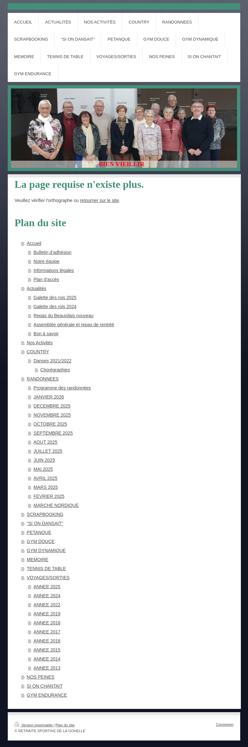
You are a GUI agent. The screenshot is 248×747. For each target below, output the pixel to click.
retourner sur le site (99, 200)
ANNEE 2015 (47, 649)
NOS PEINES (41, 677)
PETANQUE (39, 532)
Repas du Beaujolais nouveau (64, 315)
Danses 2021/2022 (53, 360)
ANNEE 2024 (47, 595)
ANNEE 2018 (47, 622)
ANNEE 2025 (47, 586)
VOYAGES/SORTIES (48, 577)
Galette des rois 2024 (55, 306)
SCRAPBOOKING (45, 514)
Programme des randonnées (62, 387)
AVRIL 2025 (45, 478)
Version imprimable (34, 725)
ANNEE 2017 (47, 631)
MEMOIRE (37, 559)
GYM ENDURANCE (47, 695)
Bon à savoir (46, 333)
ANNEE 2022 (47, 604)
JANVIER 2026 (49, 396)
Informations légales (54, 270)
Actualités (36, 288)
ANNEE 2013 (47, 668)
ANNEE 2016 (47, 640)
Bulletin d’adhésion (53, 252)
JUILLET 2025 (48, 451)
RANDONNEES (43, 378)
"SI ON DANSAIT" (45, 523)
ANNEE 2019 (47, 613)
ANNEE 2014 (47, 658)
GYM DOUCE (41, 541)
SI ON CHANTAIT (45, 686)
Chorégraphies (55, 369)
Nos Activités (40, 342)
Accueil (34, 243)
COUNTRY (38, 351)
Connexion (224, 724)
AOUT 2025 (45, 442)
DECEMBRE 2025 (52, 406)
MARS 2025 (46, 487)
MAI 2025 (43, 469)
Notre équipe (46, 261)
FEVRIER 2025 (49, 496)
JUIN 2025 (44, 460)
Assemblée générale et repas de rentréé (74, 324)
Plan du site (65, 725)
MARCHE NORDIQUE (56, 505)
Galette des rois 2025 (55, 297)
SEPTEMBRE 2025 (53, 433)
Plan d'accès (46, 279)
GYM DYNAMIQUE (46, 550)
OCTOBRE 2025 (50, 424)
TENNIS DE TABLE (46, 568)
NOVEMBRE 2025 (52, 415)
